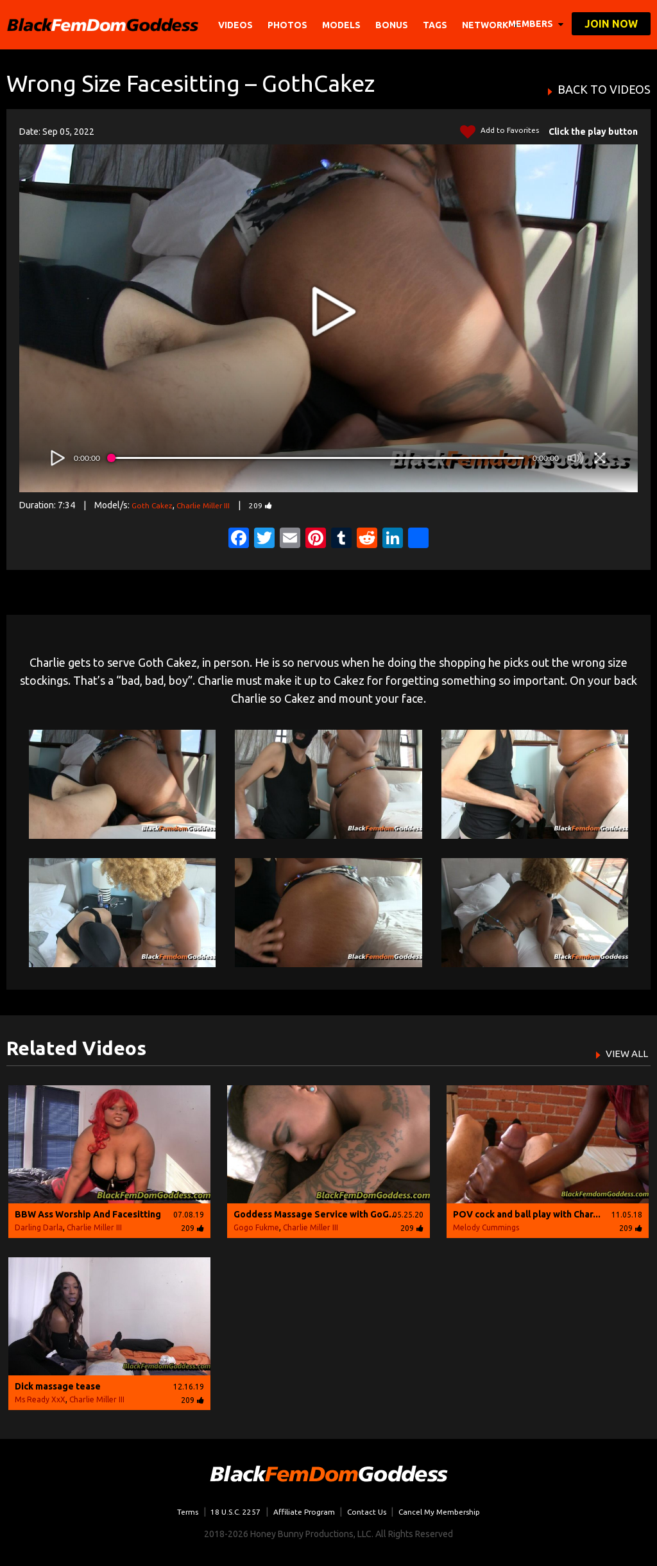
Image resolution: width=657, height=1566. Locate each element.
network (492, 25)
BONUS (393, 25)
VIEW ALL (622, 1052)
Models (343, 25)
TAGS (437, 25)
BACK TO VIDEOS (604, 89)
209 (275, 505)
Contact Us (369, 1511)
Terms (172, 1511)
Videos (237, 25)
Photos (289, 25)
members (535, 24)
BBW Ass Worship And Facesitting (88, 1214)
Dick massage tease (58, 1386)
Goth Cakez (155, 505)
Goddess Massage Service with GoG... (315, 1214)
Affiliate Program (301, 1511)
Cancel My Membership (451, 1511)
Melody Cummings (486, 1227)
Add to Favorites (496, 132)
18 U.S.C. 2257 (226, 1511)
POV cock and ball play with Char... (527, 1214)
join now (611, 24)
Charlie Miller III (212, 505)
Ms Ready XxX (40, 1399)
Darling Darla (39, 1227)
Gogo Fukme (256, 1227)
